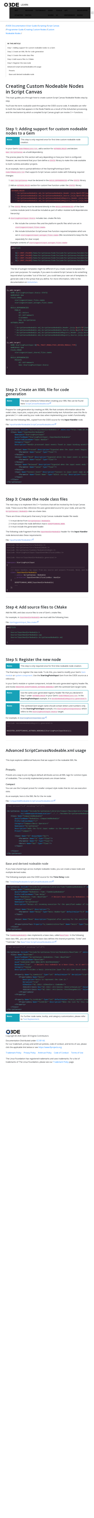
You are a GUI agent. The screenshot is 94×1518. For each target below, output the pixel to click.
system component (23, 675)
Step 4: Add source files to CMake (20, 59)
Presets (12, 70)
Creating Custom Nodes (36, 29)
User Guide (51, 12)
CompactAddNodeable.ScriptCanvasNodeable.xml (32, 801)
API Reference (69, 12)
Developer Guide (82, 12)
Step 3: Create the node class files (20, 55)
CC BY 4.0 (41, 1040)
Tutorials (40, 10)
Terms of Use (77, 1052)
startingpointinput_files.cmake (24, 622)
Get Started (19, 12)
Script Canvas (53, 25)
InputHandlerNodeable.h (22, 540)
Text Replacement (31, 1019)
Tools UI (59, 12)
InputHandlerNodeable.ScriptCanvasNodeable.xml (33, 424)
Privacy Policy (30, 1052)
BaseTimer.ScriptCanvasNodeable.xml (38, 942)
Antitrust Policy (45, 1052)
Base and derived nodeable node (21, 74)
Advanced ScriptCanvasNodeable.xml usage (24, 67)
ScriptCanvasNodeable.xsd (38, 403)
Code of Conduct (61, 1052)
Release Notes (29, 12)
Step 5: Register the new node (19, 63)
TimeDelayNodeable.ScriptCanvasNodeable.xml (32, 881)
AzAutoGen (32, 282)
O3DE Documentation (16, 25)
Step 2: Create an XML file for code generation (25, 51)
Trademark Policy (13, 1052)
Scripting (42, 25)
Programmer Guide (15, 29)
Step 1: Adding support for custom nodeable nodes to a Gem (31, 48)
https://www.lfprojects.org (50, 1047)
